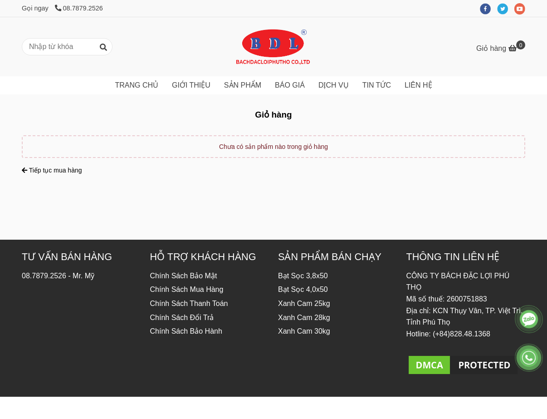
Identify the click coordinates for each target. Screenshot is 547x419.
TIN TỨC (376, 85)
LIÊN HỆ (418, 85)
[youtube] (522, 8)
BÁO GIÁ (290, 85)
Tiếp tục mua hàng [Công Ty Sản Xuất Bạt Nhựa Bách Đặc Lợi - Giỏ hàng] (52, 170)
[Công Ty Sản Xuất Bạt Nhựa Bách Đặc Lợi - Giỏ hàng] (273, 46)
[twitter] (505, 8)
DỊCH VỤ (333, 85)
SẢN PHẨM (242, 85)
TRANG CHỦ (136, 85)
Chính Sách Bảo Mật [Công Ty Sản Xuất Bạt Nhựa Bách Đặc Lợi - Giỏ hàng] (183, 276)
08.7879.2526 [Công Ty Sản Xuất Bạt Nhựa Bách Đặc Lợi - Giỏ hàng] (79, 8)
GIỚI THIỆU (191, 85)
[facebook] (488, 8)
